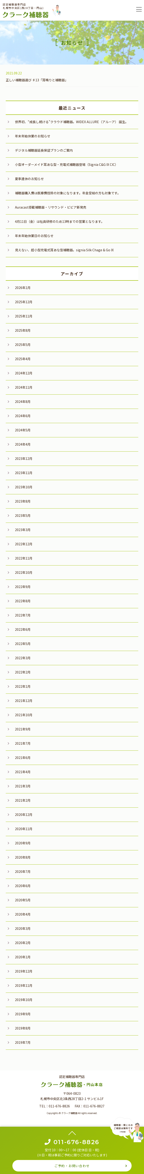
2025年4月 (23, 358)
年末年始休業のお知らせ (32, 136)
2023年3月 (23, 529)
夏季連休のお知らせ (29, 178)
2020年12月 (23, 814)
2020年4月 (23, 914)
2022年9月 (23, 586)
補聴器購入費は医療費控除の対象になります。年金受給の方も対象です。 (68, 193)
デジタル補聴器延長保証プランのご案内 (44, 150)
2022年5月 (23, 643)
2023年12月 (23, 458)
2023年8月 (23, 501)
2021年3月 (23, 786)
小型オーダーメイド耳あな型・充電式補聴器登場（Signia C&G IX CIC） (66, 164)
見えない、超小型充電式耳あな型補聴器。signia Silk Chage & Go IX (64, 250)
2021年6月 (23, 757)
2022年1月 (23, 686)
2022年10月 (23, 572)
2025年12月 (23, 302)
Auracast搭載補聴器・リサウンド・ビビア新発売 (50, 207)
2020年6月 (23, 885)
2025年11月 (23, 316)
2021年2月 (23, 800)
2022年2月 (23, 672)
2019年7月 (23, 1042)
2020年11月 (23, 828)
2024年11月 (23, 387)
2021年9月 (23, 729)
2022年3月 (23, 658)
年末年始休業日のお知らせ (34, 235)
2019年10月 (23, 999)
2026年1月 (23, 287)
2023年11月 (23, 472)
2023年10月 (23, 487)
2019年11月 (23, 985)
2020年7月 (23, 871)
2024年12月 (23, 373)
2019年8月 (23, 1028)
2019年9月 (23, 1014)
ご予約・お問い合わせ (72, 1165)
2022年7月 (23, 615)
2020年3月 (23, 928)
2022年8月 (23, 601)
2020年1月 (23, 957)
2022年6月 (23, 629)
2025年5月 (23, 344)
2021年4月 (23, 771)
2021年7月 (23, 743)
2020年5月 (23, 900)
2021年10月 (23, 715)
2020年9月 (23, 843)
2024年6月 (23, 415)
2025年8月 (23, 330)
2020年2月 (23, 942)
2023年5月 (23, 515)
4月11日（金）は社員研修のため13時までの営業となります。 (59, 221)
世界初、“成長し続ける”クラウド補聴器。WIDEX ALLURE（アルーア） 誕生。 (71, 121)
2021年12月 (23, 700)
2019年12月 (23, 971)
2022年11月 (23, 558)
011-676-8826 (59, 1106)
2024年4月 (23, 444)
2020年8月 (23, 857)
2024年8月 (23, 401)
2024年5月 (23, 430)
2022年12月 (23, 544)
